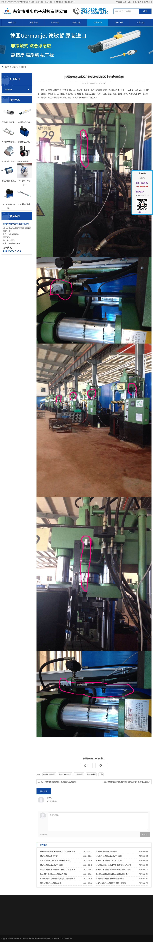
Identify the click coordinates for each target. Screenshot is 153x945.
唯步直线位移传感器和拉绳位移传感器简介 (112, 874)
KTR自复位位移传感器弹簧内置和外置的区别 (57, 879)
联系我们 (147, 2)
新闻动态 (76, 22)
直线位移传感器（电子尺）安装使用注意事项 (57, 870)
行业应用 (98, 22)
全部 (101, 774)
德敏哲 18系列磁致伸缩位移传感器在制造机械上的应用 (129, 782)
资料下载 (119, 22)
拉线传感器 (91, 774)
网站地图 (119, 2)
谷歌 (129, 2)
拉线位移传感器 (65, 774)
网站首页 (12, 22)
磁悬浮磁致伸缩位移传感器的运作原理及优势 (57, 852)
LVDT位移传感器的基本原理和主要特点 (55, 861)
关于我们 (34, 22)
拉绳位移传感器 (46, 90)
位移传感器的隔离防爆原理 (106, 852)
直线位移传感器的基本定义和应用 (109, 861)
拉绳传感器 (79, 774)
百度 (124, 2)
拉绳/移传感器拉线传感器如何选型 (53, 874)
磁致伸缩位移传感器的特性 (50, 883)
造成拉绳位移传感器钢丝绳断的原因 (110, 879)
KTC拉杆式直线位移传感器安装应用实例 (60, 782)
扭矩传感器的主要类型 (49, 856)
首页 (15, 67)
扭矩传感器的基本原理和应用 (51, 865)
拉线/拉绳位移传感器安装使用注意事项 (111, 883)
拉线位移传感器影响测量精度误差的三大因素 (113, 870)
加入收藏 (138, 2)
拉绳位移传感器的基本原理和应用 (109, 856)
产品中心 (55, 22)
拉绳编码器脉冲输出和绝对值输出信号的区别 (113, 865)
